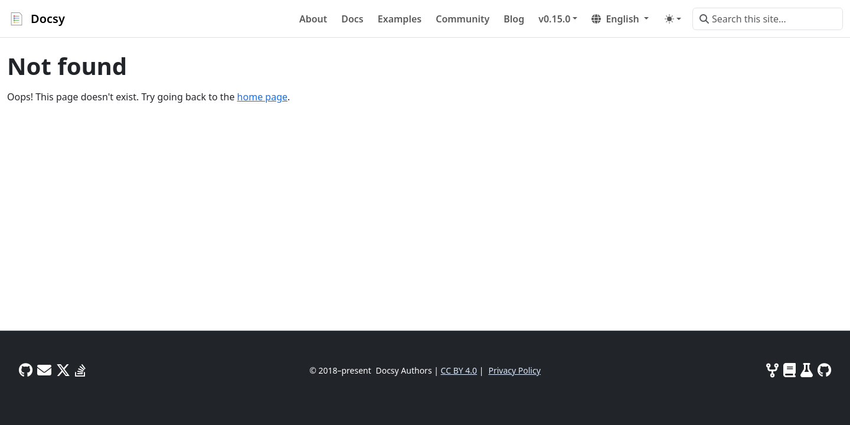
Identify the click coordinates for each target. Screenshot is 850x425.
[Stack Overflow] (80, 370)
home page (262, 96)
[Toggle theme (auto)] (673, 19)
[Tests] (806, 370)
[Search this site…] (767, 19)
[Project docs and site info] (789, 370)
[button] (558, 19)
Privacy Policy (514, 370)
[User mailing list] (44, 370)
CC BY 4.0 (459, 370)
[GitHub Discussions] (25, 370)
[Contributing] (772, 370)
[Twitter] (63, 370)
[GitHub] (824, 370)
